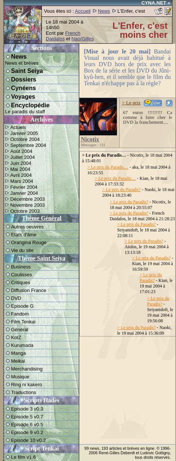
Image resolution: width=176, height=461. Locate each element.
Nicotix (90, 139)
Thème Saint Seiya (41, 258)
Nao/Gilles (82, 39)
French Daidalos (63, 36)
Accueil (83, 11)
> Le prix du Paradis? (121, 189)
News (104, 11)
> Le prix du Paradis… (107, 167)
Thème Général (41, 218)
